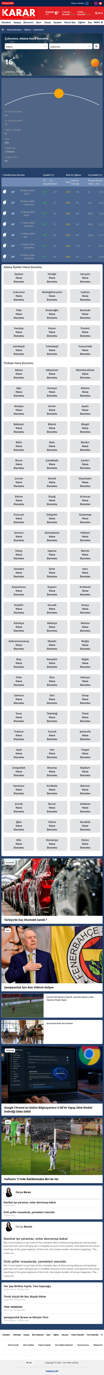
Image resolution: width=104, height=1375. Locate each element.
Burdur (85, 446)
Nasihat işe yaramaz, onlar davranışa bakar (36, 1238)
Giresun (19, 536)
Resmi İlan (70, 22)
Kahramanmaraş (19, 645)
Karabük (85, 825)
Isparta (52, 554)
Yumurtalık (85, 350)
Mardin (52, 645)
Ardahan (85, 807)
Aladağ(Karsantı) (52, 296)
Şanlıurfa (85, 735)
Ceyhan (85, 296)
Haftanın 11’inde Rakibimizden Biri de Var (31, 1179)
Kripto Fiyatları (44, 1345)
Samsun (19, 699)
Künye (74, 3)
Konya (85, 608)
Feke (19, 314)
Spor (38, 22)
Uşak (19, 753)
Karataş (19, 332)
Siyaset (57, 22)
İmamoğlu (52, 314)
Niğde (85, 663)
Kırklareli (85, 590)
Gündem (6, 22)
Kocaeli (52, 608)
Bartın (52, 807)
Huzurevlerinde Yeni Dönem (60, 1023)
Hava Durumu (13, 29)
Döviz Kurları (13, 1345)
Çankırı (85, 464)
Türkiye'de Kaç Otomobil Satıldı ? (25, 920)
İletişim (81, 3)
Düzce (85, 843)
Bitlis (19, 446)
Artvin (52, 410)
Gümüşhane (52, 536)
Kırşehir (19, 608)
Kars (85, 572)
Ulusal (47, 22)
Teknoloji (17, 1334)
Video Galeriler (77, 1334)
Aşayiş (17, 22)
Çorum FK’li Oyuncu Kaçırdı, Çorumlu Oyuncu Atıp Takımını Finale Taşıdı (70, 998)
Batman (85, 789)
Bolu (52, 446)
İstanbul (19, 572)
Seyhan (19, 277)
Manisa (85, 627)
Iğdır (19, 825)
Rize (52, 681)
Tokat (85, 717)
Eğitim (81, 22)
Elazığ (52, 500)
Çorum (19, 482)
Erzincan (85, 500)
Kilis (19, 843)
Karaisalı (85, 314)
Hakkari (85, 536)
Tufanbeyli (52, 350)
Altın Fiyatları (28, 1345)
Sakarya (85, 681)
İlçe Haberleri (38, 1334)
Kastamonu (19, 590)
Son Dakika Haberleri (64, 1345)
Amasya (52, 392)
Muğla (85, 645)
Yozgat (85, 753)
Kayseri (52, 590)
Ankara (85, 392)
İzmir (52, 572)
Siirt (52, 699)
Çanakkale (52, 464)
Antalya (19, 410)
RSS (29, 1362)
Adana (26, 29)
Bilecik (52, 428)
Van (52, 753)
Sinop (85, 699)
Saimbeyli (19, 350)
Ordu (19, 681)
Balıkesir (19, 428)
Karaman (19, 789)
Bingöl (85, 428)
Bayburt (85, 771)
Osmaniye (52, 843)
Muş (19, 663)
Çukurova (37, 29)
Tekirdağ (52, 717)
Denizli (52, 482)
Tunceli (52, 735)
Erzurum (19, 518)
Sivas (19, 717)
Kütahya (19, 627)
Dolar (66, 12)
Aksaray (52, 771)
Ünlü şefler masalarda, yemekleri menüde (35, 1261)
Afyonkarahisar (85, 373)
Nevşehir (52, 663)
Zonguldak (19, 771)
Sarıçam (85, 277)
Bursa (19, 464)
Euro (80, 12)
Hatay (19, 554)
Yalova (52, 825)
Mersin (85, 554)
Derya (23, 1192)
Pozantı (85, 332)
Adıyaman (52, 373)
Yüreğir (52, 277)
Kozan (52, 332)
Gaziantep (85, 518)
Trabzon (19, 735)
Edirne (19, 500)
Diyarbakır (85, 482)
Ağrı (19, 392)
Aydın (85, 410)
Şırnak (19, 807)
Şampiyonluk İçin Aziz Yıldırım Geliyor (29, 987)
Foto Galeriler (93, 1334)
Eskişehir (52, 518)
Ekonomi (28, 22)
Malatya (52, 627)
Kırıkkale (52, 789)
